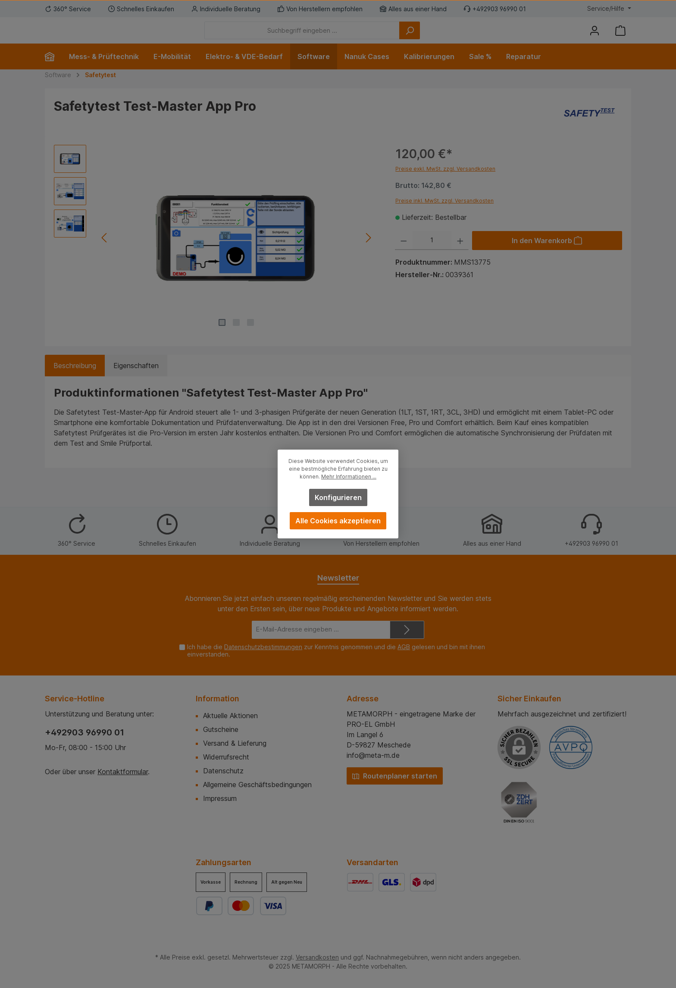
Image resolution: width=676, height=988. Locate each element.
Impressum (220, 798)
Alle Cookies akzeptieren (338, 520)
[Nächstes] (368, 250)
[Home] (53, 69)
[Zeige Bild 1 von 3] (222, 335)
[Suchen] (457, 37)
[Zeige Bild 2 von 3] (236, 335)
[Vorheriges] (104, 250)
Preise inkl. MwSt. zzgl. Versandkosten (444, 213)
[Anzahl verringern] (404, 253)
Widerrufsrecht (226, 757)
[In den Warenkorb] (547, 253)
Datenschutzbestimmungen (263, 646)
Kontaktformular (122, 771)
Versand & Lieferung (234, 743)
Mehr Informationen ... (348, 476)
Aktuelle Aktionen (230, 715)
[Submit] (407, 630)
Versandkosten (317, 957)
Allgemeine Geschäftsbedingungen (257, 784)
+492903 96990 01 (84, 732)
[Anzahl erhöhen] (460, 253)
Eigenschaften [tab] (136, 378)
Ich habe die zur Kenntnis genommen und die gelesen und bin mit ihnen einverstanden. (336, 650)
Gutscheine (220, 729)
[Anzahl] (432, 253)
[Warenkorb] (620, 37)
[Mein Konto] (594, 37)
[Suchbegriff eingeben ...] (349, 37)
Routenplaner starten (394, 776)
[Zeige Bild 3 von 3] (250, 335)
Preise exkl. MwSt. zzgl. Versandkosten (445, 181)
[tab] (75, 378)
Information (217, 698)
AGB (403, 646)
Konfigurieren (338, 497)
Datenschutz (223, 770)
